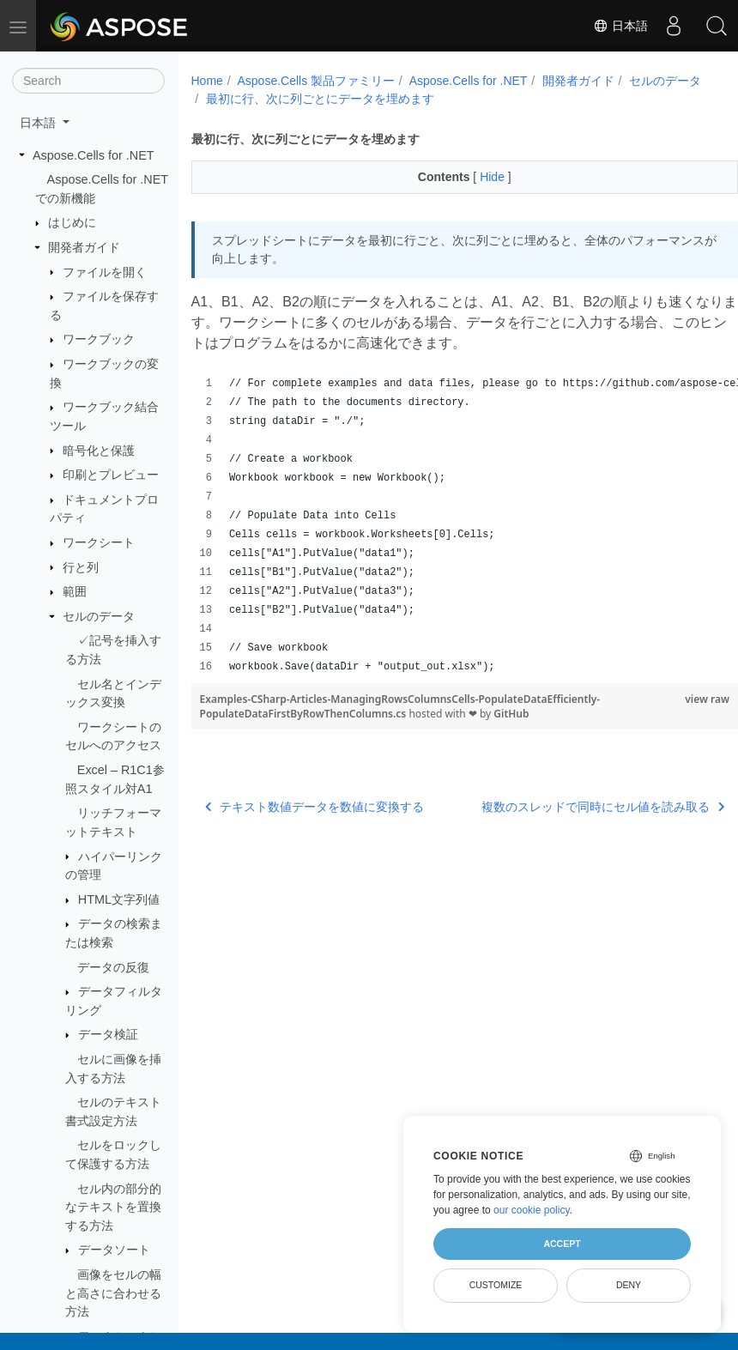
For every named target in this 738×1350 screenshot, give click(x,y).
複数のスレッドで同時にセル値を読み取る (565, 807)
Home (207, 81)
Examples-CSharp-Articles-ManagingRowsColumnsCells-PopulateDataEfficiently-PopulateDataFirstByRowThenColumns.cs (400, 706)
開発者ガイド (84, 247)
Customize (496, 1285)
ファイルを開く (105, 272)
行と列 (81, 567)
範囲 (75, 591)
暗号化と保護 (99, 450)
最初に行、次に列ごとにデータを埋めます (407, 99)
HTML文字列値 (119, 899)
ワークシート (99, 542)
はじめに (72, 222)
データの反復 (113, 967)
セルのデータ (99, 616)
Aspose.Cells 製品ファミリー (316, 81)
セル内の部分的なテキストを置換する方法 (113, 1207)
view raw (668, 699)
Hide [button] (475, 177)
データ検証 (108, 1034)
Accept (561, 1243)
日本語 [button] (39, 123)
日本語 (620, 25)
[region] (445, 525)
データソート (114, 1249)
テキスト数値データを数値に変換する (315, 807)
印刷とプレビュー (111, 474)
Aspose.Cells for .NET (93, 155)
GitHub (511, 713)
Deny (628, 1285)
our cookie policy (531, 1210)
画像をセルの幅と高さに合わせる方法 (113, 1293)
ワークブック (99, 339)
